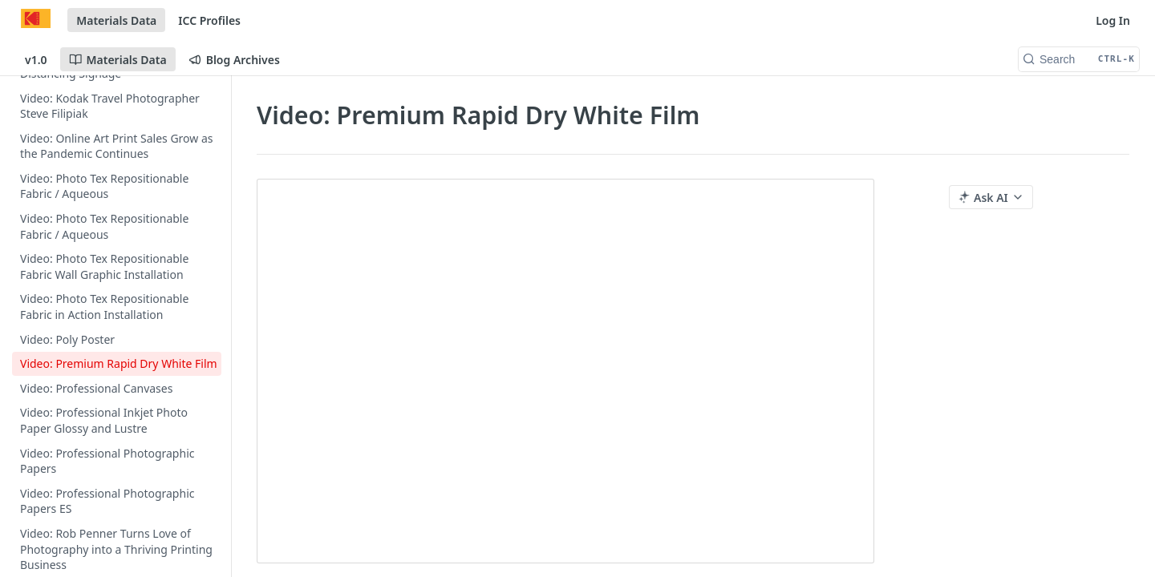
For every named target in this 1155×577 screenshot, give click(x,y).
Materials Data (116, 20)
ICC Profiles (209, 20)
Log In (1113, 20)
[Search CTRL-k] (1079, 59)
